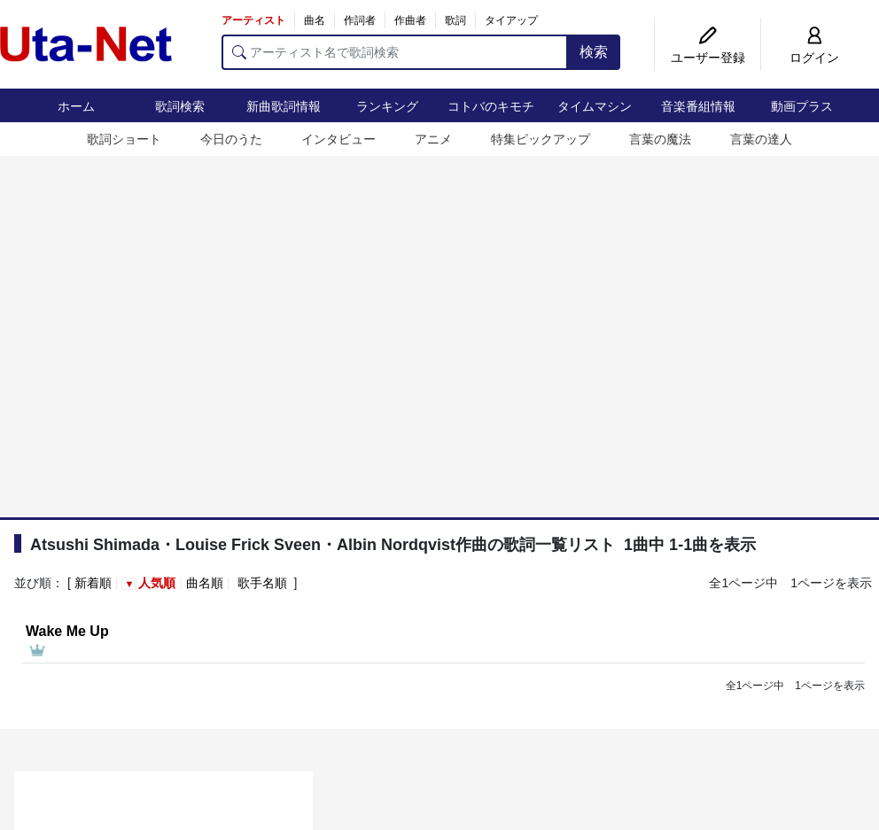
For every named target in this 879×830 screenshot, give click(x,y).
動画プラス (802, 106)
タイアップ (511, 20)
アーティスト (253, 20)
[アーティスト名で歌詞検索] (395, 52)
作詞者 (360, 20)
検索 (594, 51)
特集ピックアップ (540, 139)
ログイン (814, 57)
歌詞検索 (180, 106)
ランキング (387, 106)
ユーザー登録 (708, 57)
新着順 (93, 583)
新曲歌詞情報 (283, 106)
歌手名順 (262, 583)
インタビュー (338, 139)
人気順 (156, 583)
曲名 (314, 20)
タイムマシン (594, 106)
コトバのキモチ (490, 106)
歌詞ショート (124, 139)
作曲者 (410, 20)
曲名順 (204, 583)
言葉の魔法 (660, 139)
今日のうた (231, 139)
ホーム (76, 106)
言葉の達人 (761, 139)
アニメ (433, 139)
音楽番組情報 (698, 106)
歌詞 (455, 20)
